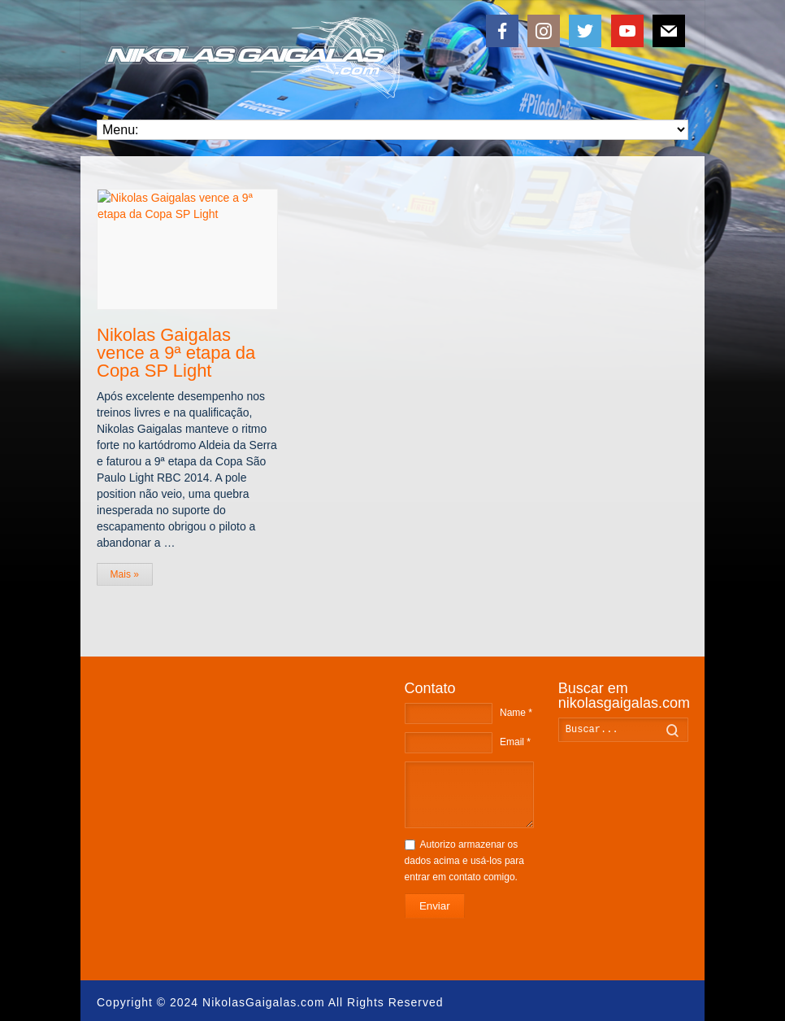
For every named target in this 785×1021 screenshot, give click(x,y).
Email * (515, 742)
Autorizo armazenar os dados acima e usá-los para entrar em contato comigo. (464, 861)
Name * (516, 712)
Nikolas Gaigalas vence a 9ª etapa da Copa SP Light (176, 352)
